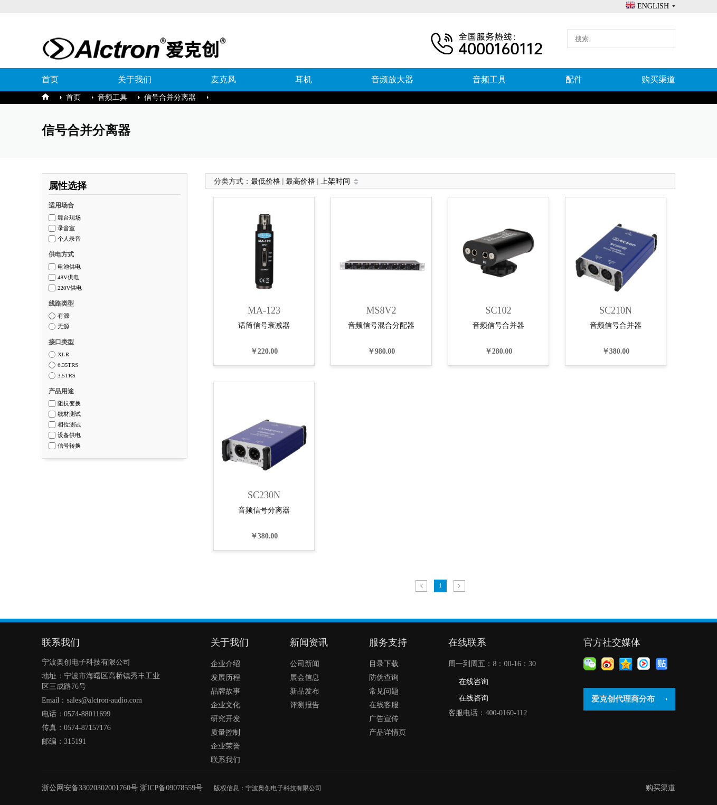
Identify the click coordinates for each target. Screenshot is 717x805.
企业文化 (225, 705)
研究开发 (225, 719)
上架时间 (335, 181)
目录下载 (384, 664)
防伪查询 (384, 677)
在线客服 (384, 705)
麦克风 (223, 79)
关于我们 (135, 79)
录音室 (66, 228)
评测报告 (304, 705)
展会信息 (304, 677)
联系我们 (225, 760)
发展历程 (225, 677)
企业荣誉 (225, 746)
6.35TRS (68, 365)
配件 (573, 79)
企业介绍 (225, 664)
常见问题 (384, 691)
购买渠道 (658, 79)
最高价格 (300, 181)
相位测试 (69, 425)
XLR (63, 354)
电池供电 (69, 267)
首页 (50, 79)
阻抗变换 (69, 403)
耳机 (303, 79)
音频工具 (489, 79)
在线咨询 (473, 682)
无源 (63, 326)
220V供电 (70, 288)
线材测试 (69, 414)
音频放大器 (392, 79)
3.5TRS (67, 375)
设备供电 (69, 435)
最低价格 (265, 181)
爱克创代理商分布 (623, 699)
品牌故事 (225, 691)
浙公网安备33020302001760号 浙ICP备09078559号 (128, 788)
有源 (63, 316)
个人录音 (69, 239)
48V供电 (68, 277)
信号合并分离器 (170, 97)
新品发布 (304, 691)
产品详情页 (387, 732)
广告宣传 (384, 719)
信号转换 (69, 446)
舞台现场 (69, 218)
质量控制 (225, 732)
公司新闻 (304, 664)
